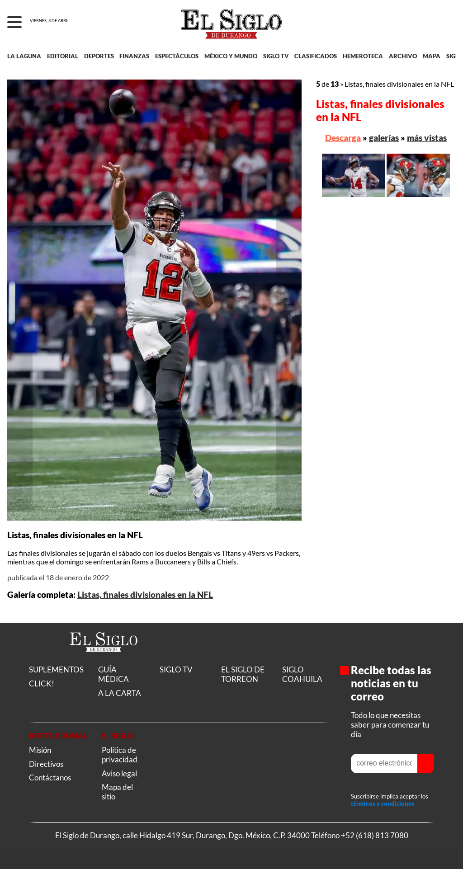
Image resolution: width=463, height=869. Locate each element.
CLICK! (41, 683)
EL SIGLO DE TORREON (243, 674)
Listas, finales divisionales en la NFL (145, 595)
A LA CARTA (119, 693)
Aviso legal (119, 773)
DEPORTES (99, 56)
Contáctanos (50, 777)
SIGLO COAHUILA (302, 674)
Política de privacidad (119, 754)
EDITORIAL (62, 56)
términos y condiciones (382, 803)
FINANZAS (134, 56)
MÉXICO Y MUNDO (230, 56)
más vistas (427, 137)
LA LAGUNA (24, 56)
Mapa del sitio (117, 791)
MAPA (431, 56)
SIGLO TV (276, 56)
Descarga (343, 137)
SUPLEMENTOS (56, 669)
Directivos (46, 764)
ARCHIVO (403, 56)
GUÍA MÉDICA (113, 674)
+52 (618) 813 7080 (374, 835)
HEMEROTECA (363, 56)
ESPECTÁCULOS (176, 56)
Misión (40, 750)
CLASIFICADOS (315, 56)
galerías (384, 137)
